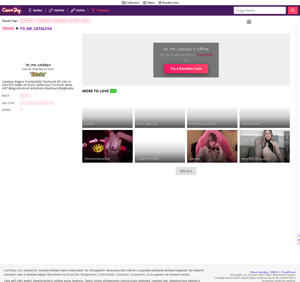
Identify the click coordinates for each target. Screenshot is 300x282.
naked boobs (43, 106)
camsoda (43, 20)
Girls (264, 32)
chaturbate (176, 55)
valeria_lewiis (214, 118)
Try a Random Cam (158, 68)
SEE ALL (158, 160)
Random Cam (168, 3)
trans (8, 28)
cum (21, 106)
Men (263, 42)
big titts (23, 98)
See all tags (276, 232)
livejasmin (60, 20)
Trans (264, 47)
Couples (266, 37)
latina (74, 20)
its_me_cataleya (32, 64)
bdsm (29, 106)
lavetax (78, 118)
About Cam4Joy (259, 261)
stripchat (27, 20)
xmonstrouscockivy (174, 118)
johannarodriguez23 (219, 148)
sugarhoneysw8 (128, 148)
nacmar (166, 148)
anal (85, 20)
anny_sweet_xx (127, 118)
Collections (130, 3)
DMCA (274, 261)
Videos (148, 3)
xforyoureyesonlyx (86, 148)
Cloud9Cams (288, 261)
